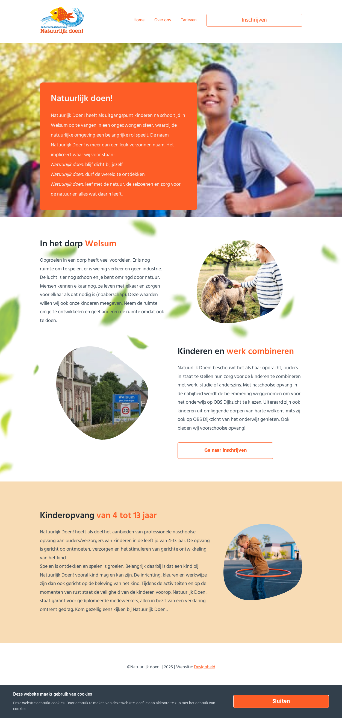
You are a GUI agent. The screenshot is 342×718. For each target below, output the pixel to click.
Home (139, 20)
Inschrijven (254, 20)
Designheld (204, 667)
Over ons (162, 20)
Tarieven (189, 20)
